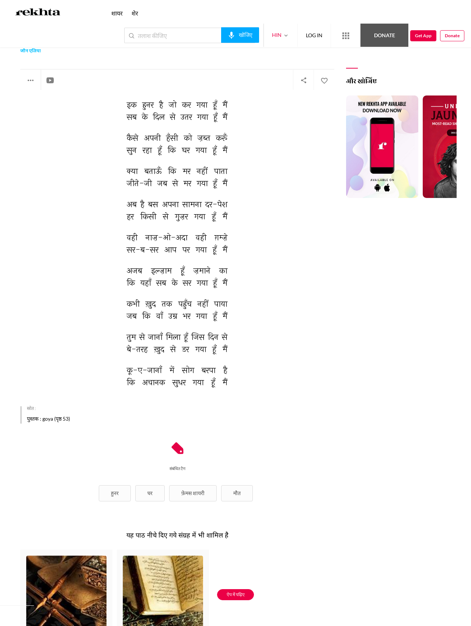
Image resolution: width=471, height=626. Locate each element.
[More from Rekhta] (345, 36)
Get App (423, 35)
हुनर (115, 493)
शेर (135, 13)
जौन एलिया (30, 51)
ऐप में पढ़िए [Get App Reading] (236, 594)
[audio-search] (240, 35)
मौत (237, 493)
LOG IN (314, 35)
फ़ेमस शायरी (193, 493)
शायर (117, 13)
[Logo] (38, 13)
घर (150, 493)
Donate (384, 35)
